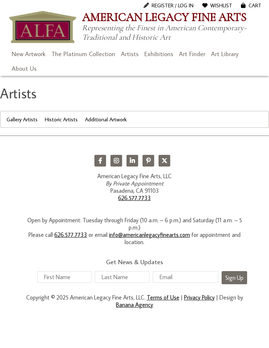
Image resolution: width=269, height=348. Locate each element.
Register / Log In (173, 5)
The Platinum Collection (83, 54)
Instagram (116, 161)
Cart (255, 5)
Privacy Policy (199, 297)
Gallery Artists (22, 119)
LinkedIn (132, 161)
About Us (24, 68)
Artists (130, 54)
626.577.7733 (134, 198)
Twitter (164, 161)
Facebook (100, 161)
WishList (221, 5)
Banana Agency (134, 304)
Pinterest (148, 161)
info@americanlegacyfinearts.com (149, 234)
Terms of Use (163, 297)
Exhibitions (158, 54)
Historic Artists (61, 119)
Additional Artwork (106, 119)
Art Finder (192, 54)
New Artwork (29, 54)
